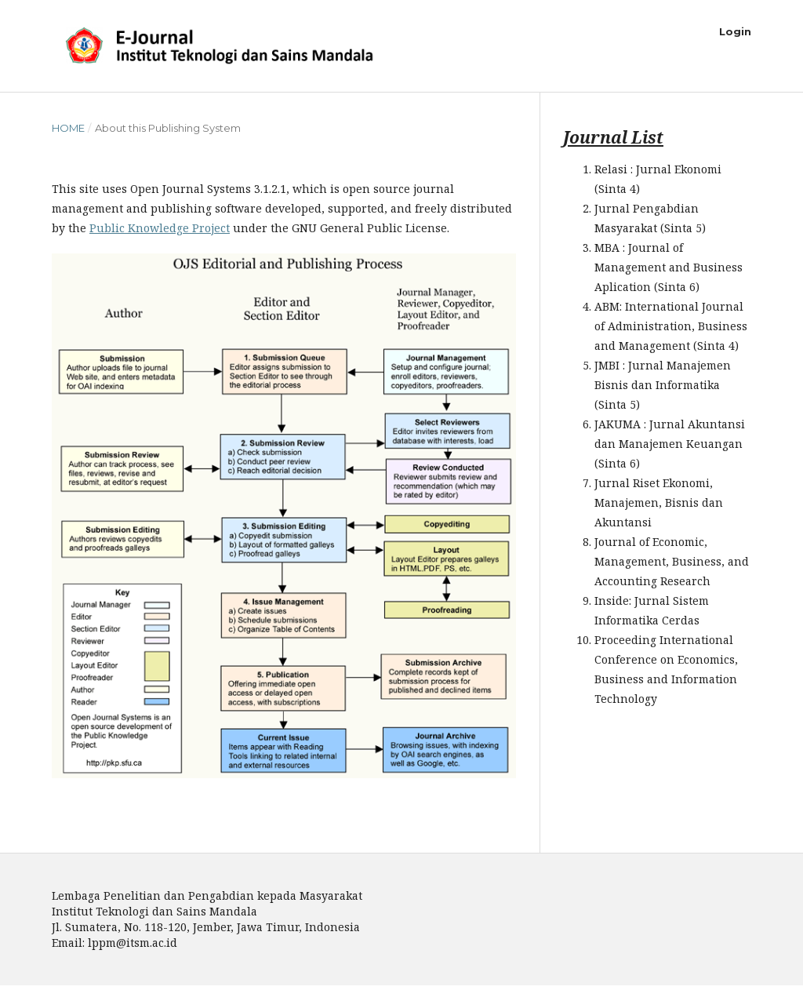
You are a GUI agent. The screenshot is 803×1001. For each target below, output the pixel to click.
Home (68, 128)
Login (735, 31)
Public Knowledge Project (159, 227)
